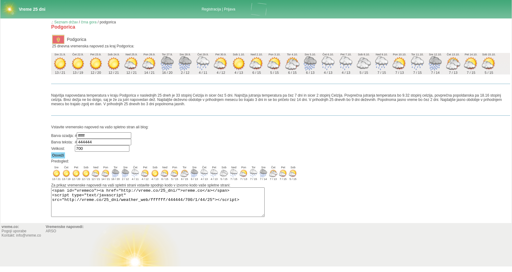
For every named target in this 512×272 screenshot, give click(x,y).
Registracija (211, 9)
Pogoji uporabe (14, 236)
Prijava (229, 9)
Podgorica (76, 39)
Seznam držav (66, 22)
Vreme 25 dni (32, 9)
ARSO (51, 236)
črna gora (89, 22)
